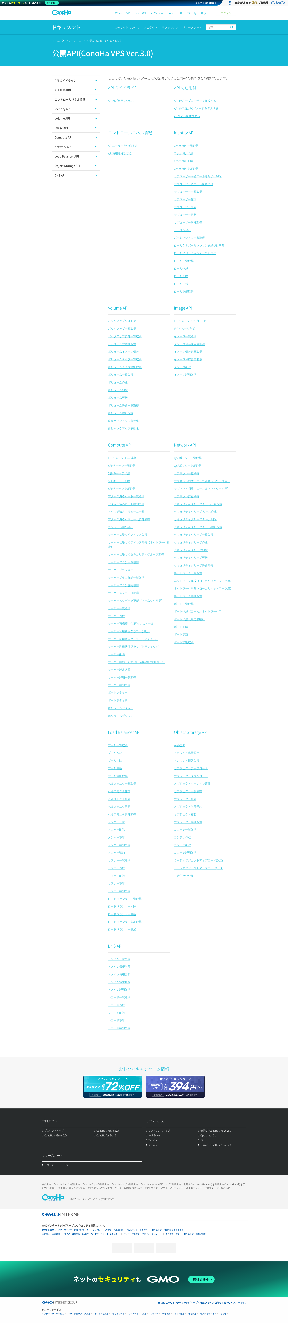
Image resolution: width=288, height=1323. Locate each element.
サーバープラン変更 (120, 570)
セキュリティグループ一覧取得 (193, 535)
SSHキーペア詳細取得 (122, 489)
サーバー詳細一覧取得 (122, 677)
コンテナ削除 (182, 845)
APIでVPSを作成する (187, 116)
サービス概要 (223, 1187)
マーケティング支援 (137, 1313)
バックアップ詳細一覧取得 (125, 336)
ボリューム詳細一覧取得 (123, 405)
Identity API (184, 133)
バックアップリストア (122, 321)
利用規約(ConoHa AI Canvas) (198, 1184)
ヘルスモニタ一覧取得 (122, 783)
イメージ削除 (182, 367)
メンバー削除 (116, 829)
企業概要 (209, 1187)
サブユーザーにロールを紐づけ (193, 184)
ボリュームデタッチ (120, 716)
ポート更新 (181, 634)
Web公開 (179, 745)
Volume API (118, 308)
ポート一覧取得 (184, 604)
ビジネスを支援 (101, 1313)
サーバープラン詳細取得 (123, 585)
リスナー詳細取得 (119, 891)
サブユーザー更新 (185, 215)
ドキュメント (66, 27)
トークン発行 (182, 230)
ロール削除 (181, 276)
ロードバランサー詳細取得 (125, 922)
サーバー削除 (116, 654)
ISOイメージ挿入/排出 (122, 458)
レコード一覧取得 (119, 997)
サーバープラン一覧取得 (123, 562)
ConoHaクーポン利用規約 (125, 1184)
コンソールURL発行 (120, 527)
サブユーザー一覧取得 (188, 192)
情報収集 (166, 1313)
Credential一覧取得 (186, 146)
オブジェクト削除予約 (188, 806)
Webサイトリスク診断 (137, 1229)
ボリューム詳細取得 (120, 413)
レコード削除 (116, 1013)
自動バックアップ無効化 (123, 428)
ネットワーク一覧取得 (188, 573)
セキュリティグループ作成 (191, 542)
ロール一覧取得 (184, 261)
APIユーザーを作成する (122, 146)
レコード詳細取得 (119, 1028)
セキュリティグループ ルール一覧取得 (198, 504)
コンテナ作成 (182, 837)
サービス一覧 (188, 13)
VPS (128, 13)
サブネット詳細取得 (186, 496)
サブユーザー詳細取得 (188, 222)
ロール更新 (181, 284)
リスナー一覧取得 (119, 860)
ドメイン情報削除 (119, 966)
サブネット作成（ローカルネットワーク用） (202, 481)
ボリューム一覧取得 (120, 375)
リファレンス (170, 27)
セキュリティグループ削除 (191, 550)
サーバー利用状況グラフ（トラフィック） (134, 647)
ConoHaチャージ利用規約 (96, 1184)
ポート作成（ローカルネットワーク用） (199, 611)
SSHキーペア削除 (119, 481)
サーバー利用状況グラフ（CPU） (129, 631)
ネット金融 (179, 1313)
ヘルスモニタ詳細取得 (122, 814)
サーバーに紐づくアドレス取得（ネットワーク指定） (139, 544)
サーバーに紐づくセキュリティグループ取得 (136, 554)
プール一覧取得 (118, 745)
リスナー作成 (116, 868)
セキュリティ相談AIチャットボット (168, 1229)
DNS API (115, 946)
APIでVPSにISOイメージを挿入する (196, 108)
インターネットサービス (53, 1313)
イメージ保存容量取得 (188, 352)
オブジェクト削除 (185, 799)
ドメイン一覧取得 (119, 959)
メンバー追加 (116, 852)
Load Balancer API (124, 732)
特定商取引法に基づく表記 (71, 1187)
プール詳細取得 (118, 776)
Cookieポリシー (194, 1187)
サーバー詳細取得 (119, 685)
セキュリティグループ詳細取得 (193, 565)
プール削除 (115, 760)
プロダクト (151, 27)
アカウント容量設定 (186, 753)
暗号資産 (192, 1313)
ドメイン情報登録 (119, 982)
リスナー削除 (116, 876)
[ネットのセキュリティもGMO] (30, 3)
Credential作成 (183, 153)
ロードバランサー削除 (122, 906)
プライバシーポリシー (172, 1187)
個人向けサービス (208, 1313)
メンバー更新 (116, 837)
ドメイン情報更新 (119, 974)
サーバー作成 (116, 616)
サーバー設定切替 (119, 669)
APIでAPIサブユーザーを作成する (195, 101)
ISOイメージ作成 (184, 329)
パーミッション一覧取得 (189, 238)
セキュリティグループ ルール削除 (195, 519)
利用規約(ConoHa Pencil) (227, 1184)
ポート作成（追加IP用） (189, 619)
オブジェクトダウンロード (191, 776)
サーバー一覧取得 (119, 608)
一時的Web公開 (184, 876)
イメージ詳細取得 (185, 375)
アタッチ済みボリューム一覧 (126, 512)
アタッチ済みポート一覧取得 (126, 496)
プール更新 (115, 768)
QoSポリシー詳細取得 (188, 466)
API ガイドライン (123, 88)
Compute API (120, 445)
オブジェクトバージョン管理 (192, 783)
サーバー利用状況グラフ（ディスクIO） (133, 639)
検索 (232, 27)
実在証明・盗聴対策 (51, 1233)
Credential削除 (183, 161)
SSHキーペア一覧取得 (122, 466)
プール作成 (115, 753)
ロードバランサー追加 (122, 929)
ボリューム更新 (118, 398)
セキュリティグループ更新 (191, 558)
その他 (223, 1313)
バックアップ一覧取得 (122, 329)
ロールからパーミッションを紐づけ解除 (199, 245)
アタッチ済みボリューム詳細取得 (129, 519)
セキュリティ (118, 1313)
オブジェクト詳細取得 (188, 822)
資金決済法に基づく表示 (100, 1187)
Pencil (171, 13)
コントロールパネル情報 (130, 133)
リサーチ (154, 1313)
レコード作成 (116, 1005)
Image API (183, 308)
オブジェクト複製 (185, 814)
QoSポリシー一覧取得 (188, 458)
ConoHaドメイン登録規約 (67, 1184)
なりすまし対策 (173, 1233)
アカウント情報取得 (186, 760)
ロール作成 (181, 268)
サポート (206, 13)
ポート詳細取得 (184, 642)
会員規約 (46, 1184)
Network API (185, 445)
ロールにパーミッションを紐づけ (195, 253)
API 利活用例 (185, 88)
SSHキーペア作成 (119, 473)
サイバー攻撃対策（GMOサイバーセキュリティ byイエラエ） (91, 1233)
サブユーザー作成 (185, 199)
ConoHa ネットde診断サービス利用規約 (161, 1184)
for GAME (141, 13)
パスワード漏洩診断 (114, 1229)
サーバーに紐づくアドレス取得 (127, 535)
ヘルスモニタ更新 (119, 806)
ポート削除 (181, 627)
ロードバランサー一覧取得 (125, 899)
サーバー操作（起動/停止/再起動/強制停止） (136, 662)
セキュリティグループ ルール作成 (195, 512)
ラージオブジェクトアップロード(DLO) (198, 860)
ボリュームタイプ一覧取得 (125, 359)
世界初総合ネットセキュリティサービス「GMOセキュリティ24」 (71, 1229)
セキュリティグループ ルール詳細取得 (198, 527)
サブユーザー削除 (185, 207)
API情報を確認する (120, 153)
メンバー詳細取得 (119, 845)
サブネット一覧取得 (186, 473)
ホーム (56, 40)
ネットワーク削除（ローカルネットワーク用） (203, 588)
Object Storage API (191, 732)
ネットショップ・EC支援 (79, 1313)
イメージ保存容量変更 (188, 359)
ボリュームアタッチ (120, 708)
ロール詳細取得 (184, 291)
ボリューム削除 (118, 390)
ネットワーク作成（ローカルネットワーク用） (203, 581)
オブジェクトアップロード (191, 768)
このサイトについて (127, 27)
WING (118, 13)
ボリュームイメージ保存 (123, 352)
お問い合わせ (151, 1187)
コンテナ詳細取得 (185, 852)
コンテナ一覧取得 (185, 829)
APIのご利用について (121, 101)
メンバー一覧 (116, 822)
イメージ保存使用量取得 (189, 344)
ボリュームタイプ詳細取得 (125, 367)
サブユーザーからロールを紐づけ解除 (198, 176)
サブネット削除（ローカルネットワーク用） (202, 489)
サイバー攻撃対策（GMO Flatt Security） (142, 1233)
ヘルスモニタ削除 (119, 799)
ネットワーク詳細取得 (188, 596)
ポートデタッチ (118, 700)
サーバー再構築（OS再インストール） (132, 624)
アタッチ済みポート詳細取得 (126, 504)
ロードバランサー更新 (122, 914)
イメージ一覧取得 (185, 336)
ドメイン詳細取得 (119, 989)
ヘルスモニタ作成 (119, 791)
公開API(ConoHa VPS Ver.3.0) (104, 40)
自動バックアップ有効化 (123, 421)
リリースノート (192, 27)
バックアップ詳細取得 (122, 344)
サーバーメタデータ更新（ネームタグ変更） (136, 601)
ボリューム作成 (118, 382)
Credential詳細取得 (186, 169)
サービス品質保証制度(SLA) (128, 1187)
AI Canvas (157, 13)
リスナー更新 (116, 883)
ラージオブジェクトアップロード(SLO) (198, 868)
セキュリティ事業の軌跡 (195, 1233)
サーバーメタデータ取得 (123, 593)
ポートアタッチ (118, 692)
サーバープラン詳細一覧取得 (126, 578)
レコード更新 (116, 1020)
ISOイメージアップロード (190, 321)
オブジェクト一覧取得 (188, 791)
